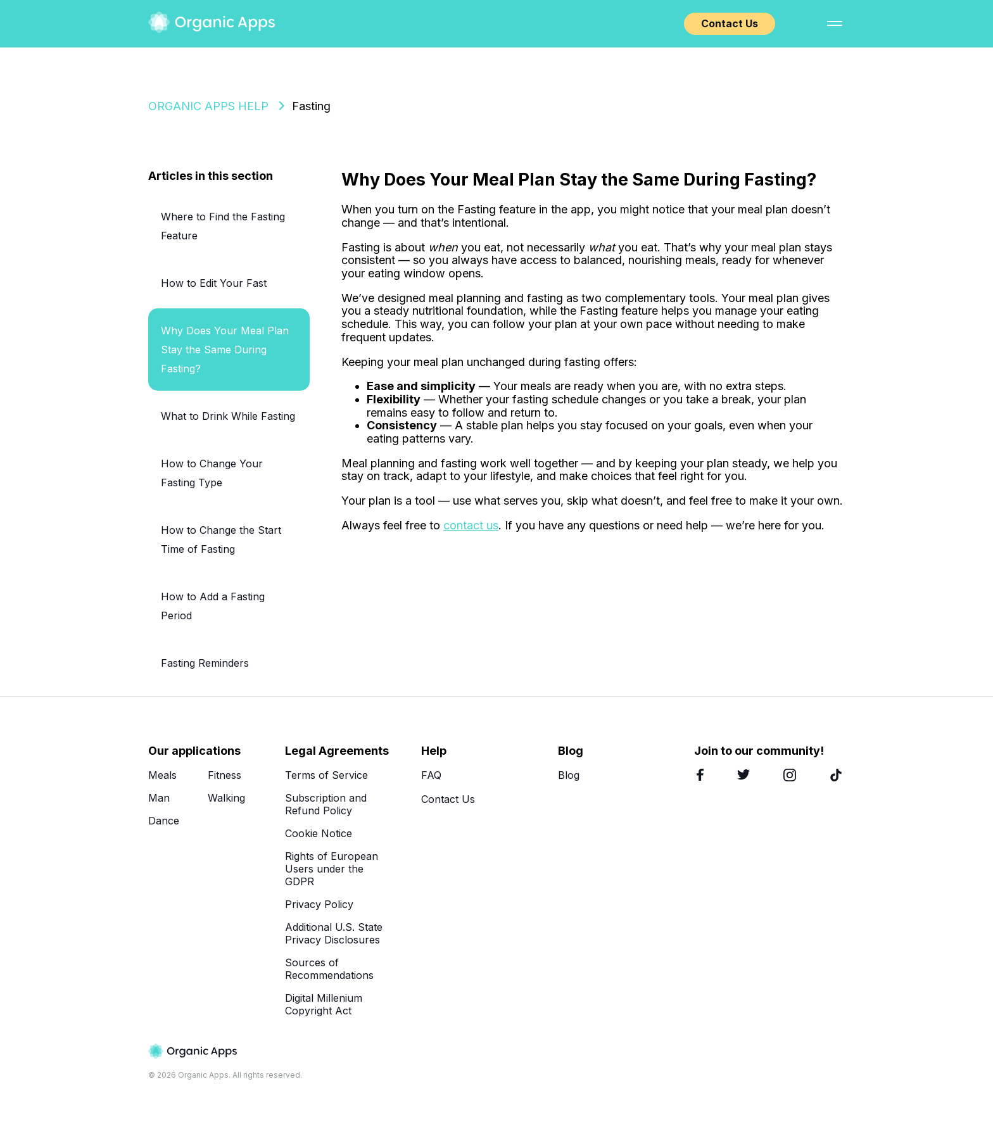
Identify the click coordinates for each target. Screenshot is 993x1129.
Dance (163, 820)
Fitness (224, 775)
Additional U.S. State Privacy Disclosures (334, 933)
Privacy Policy (319, 904)
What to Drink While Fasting (228, 416)
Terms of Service (326, 775)
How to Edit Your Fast (214, 283)
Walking (226, 798)
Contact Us (729, 23)
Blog (568, 775)
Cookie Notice (318, 833)
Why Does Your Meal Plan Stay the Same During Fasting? (225, 349)
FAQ (431, 775)
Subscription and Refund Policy (326, 804)
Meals (162, 775)
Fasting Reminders (205, 663)
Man (159, 798)
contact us (470, 525)
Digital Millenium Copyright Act (323, 1004)
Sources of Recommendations (329, 968)
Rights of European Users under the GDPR (331, 869)
